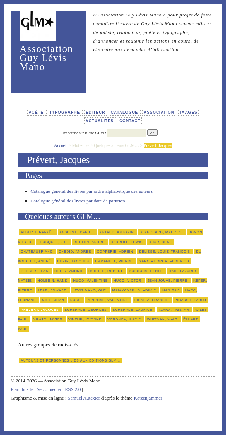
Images (188, 112)
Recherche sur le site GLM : (83, 132)
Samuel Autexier (84, 398)
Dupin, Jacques (74, 261)
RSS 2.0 (73, 389)
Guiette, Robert (106, 271)
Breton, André (90, 242)
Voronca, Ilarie (125, 319)
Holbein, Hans (53, 280)
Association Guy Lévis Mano (46, 57)
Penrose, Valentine (108, 300)
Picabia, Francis (152, 300)
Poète (37, 112)
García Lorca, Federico (164, 261)
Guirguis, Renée (146, 271)
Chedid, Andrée (75, 251)
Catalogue (125, 112)
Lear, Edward (53, 290)
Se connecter (49, 389)
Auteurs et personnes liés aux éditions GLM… (70, 360)
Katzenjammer (148, 398)
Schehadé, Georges (86, 309)
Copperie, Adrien (116, 251)
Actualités (100, 121)
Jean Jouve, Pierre (168, 280)
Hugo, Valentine (91, 280)
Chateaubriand (37, 251)
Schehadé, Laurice (133, 309)
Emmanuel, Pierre (114, 261)
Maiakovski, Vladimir (135, 290)
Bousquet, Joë (53, 242)
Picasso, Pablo (190, 300)
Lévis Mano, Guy (90, 290)
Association (159, 112)
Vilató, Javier (48, 319)
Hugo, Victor (128, 280)
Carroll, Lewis (127, 242)
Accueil (61, 145)
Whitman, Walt (163, 319)
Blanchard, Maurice (162, 232)
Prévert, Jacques (40, 309)
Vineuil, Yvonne (85, 319)
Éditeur (96, 112)
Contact (129, 121)
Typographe (65, 112)
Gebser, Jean (35, 271)
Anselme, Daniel (77, 232)
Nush (76, 300)
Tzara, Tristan (174, 309)
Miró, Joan (54, 300)
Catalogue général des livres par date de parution (77, 201)
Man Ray (171, 290)
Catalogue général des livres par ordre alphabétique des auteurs (91, 191)
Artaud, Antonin (117, 232)
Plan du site (22, 389)
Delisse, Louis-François (165, 251)
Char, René (160, 242)
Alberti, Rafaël (38, 232)
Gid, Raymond (69, 271)
